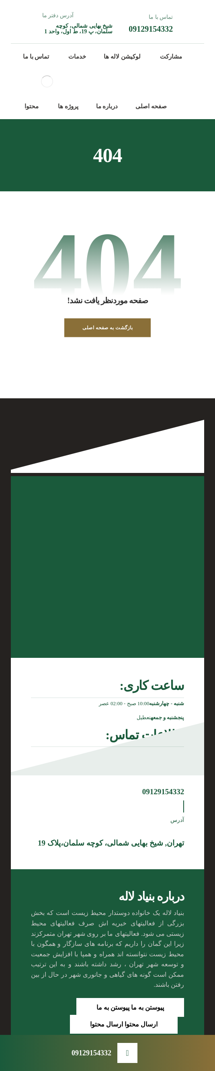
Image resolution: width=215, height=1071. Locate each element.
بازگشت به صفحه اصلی (107, 328)
